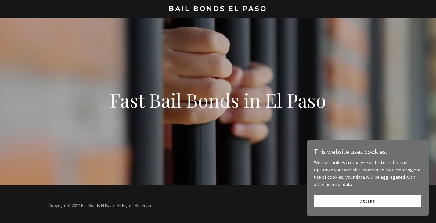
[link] (218, 9)
